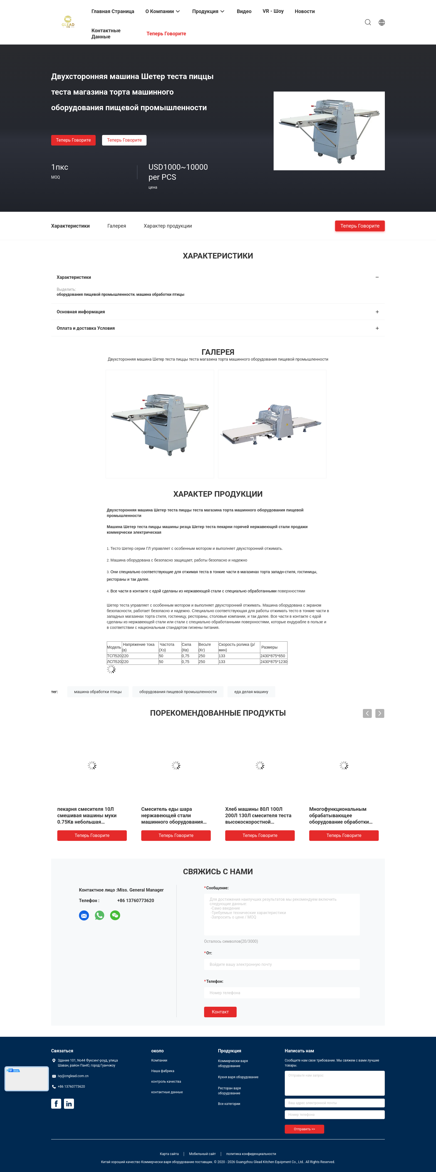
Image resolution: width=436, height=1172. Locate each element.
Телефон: (214, 981)
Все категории (229, 1104)
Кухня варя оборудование (238, 1077)
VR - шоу (273, 11)
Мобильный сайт (202, 1154)
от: (209, 953)
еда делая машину (251, 692)
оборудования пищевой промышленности (178, 692)
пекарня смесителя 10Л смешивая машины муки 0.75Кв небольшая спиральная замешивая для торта (90, 822)
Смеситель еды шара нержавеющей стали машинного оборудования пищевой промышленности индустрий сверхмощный (173, 822)
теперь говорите (73, 140)
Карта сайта (169, 1154)
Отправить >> (304, 1129)
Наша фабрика (162, 1071)
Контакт (220, 1012)
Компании (159, 1060)
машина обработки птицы (98, 692)
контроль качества (166, 1082)
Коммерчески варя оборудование (233, 1063)
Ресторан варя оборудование (229, 1090)
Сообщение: (217, 888)
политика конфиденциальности (251, 1154)
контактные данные (167, 1092)
